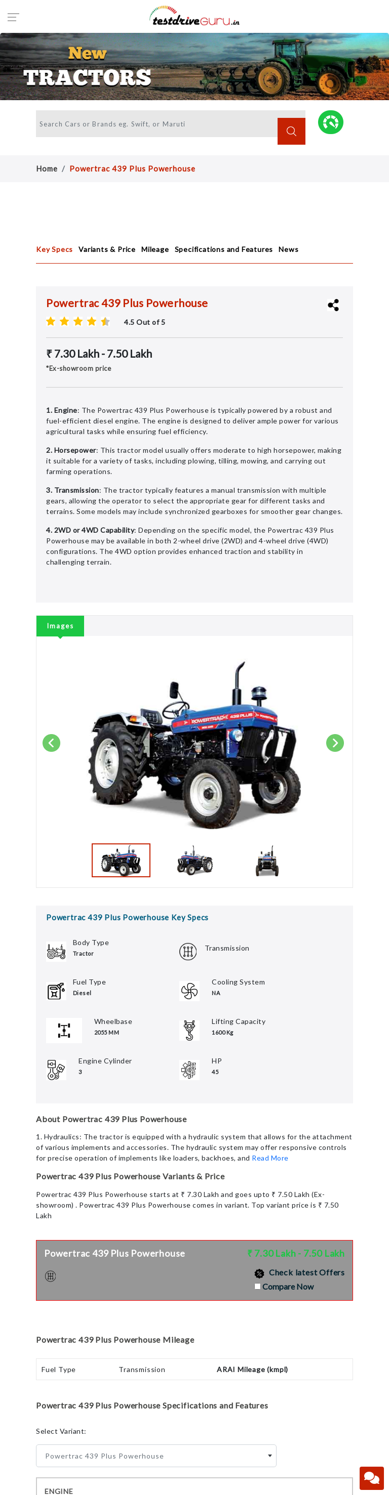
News (288, 249)
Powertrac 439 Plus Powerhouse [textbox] (104, 1455)
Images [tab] (60, 626)
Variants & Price (107, 249)
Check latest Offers (299, 1272)
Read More (270, 1158)
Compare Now (288, 1286)
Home (47, 168)
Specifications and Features (224, 249)
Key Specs (54, 249)
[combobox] (156, 1455)
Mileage (155, 249)
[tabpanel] (194, 754)
